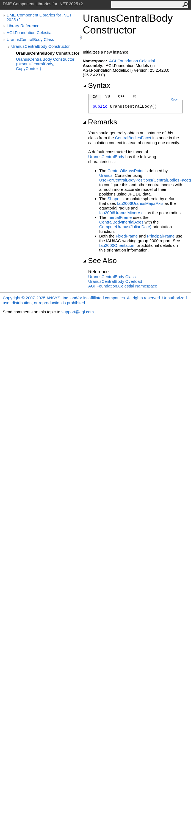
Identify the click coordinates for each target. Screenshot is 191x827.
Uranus (105, 175)
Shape (113, 198)
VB (107, 96)
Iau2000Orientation (116, 245)
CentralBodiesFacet (133, 137)
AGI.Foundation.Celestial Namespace (122, 286)
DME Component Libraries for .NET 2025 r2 (39, 17)
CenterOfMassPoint (125, 170)
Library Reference (23, 25)
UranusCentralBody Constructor (40, 46)
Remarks (100, 122)
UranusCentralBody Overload (115, 281)
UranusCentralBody (106, 156)
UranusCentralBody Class (30, 39)
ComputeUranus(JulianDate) (125, 226)
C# (95, 97)
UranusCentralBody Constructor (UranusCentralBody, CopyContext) (45, 64)
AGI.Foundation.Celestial (29, 32)
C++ (121, 96)
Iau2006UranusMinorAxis (122, 212)
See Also (100, 260)
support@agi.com (77, 311)
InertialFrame (119, 217)
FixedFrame (127, 236)
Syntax (96, 85)
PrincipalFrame (161, 236)
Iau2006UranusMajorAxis (140, 203)
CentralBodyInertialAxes (121, 222)
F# (135, 96)
